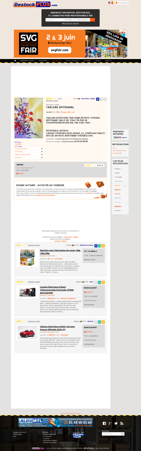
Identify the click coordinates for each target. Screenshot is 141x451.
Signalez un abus (52, 101)
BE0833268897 (90, 288)
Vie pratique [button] (57, 61)
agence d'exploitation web (66, 448)
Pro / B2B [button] (87, 61)
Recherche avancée (70, 23)
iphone (118, 189)
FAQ (89, 193)
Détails (60, 99)
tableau (64, 241)
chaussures (118, 181)
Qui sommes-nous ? (120, 150)
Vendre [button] (108, 61)
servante (118, 210)
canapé (117, 173)
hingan (19, 165)
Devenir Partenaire (49, 434)
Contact (45, 432)
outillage (117, 202)
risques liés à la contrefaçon (45, 195)
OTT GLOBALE (90, 251)
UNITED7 (90, 292)
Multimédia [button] (43, 61)
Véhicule (90, 321)
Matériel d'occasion (86, 245)
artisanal (57, 241)
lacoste (117, 194)
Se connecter (47, 436)
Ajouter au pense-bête (22, 154)
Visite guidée (117, 153)
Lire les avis (19, 151)
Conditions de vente (50, 442)
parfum (118, 206)
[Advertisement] (60, 82)
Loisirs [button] (98, 61)
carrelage (118, 177)
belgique (118, 169)
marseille (118, 198)
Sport (91, 282)
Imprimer (18, 157)
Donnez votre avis (21, 149)
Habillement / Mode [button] (27, 61)
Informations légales (50, 440)
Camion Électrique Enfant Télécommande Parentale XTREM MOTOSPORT (57, 290)
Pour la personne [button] (72, 61)
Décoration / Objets (88, 99)
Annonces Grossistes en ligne (70, 413)
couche (117, 185)
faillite (124, 185)
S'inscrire (46, 438)
